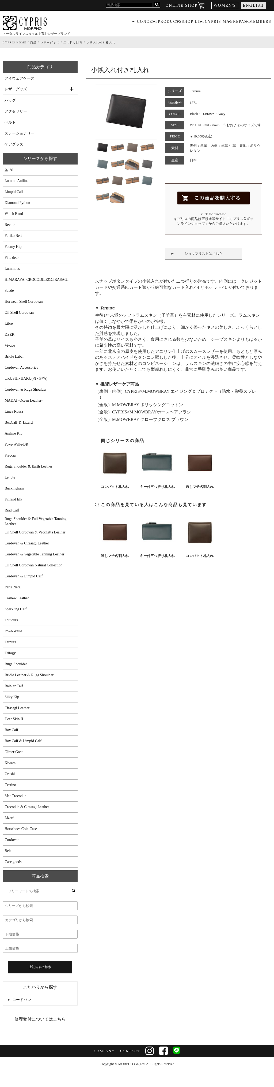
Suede (9, 291)
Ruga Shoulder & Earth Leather (28, 466)
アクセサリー (16, 111)
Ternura (10, 642)
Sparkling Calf (15, 609)
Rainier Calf (14, 686)
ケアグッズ (14, 144)
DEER (9, 335)
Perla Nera (12, 587)
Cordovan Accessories (21, 367)
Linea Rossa (14, 411)
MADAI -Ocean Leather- (24, 400)
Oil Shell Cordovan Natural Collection (33, 565)
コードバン (21, 1000)
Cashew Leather (17, 598)
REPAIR (241, 23)
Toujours (11, 620)
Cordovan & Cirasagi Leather (27, 543)
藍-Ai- (9, 170)
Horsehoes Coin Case (21, 829)
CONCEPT (146, 23)
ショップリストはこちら (203, 254)
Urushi (10, 774)
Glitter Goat (13, 752)
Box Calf (11, 730)
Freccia (10, 455)
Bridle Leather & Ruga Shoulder (29, 675)
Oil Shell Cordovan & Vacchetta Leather (35, 532)
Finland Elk (13, 499)
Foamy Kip (13, 247)
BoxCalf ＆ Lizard (19, 422)
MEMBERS (261, 23)
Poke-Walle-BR (16, 444)
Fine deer (11, 258)
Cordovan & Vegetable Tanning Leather (34, 554)
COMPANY (103, 1051)
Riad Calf (12, 510)
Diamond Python (17, 203)
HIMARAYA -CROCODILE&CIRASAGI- (37, 280)
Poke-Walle (13, 631)
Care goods (13, 862)
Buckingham (14, 488)
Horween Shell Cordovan (24, 302)
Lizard (9, 818)
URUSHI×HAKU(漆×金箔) (26, 378)
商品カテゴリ (40, 67)
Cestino (10, 785)
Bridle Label (14, 356)
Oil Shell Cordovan (19, 313)
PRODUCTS (169, 23)
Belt (8, 851)
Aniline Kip (13, 433)
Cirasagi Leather (17, 708)
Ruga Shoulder (16, 664)
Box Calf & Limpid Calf (23, 741)
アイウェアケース (20, 78)
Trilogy (10, 653)
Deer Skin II (14, 719)
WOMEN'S (225, 5)
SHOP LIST (193, 23)
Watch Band (14, 214)
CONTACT (129, 1051)
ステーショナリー (20, 133)
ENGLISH (253, 5)
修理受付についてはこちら (40, 1019)
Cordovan (12, 840)
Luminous (12, 269)
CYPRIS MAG (218, 23)
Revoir (10, 225)
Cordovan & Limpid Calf (24, 576)
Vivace (10, 345)
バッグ (10, 100)
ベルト (10, 122)
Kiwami (11, 763)
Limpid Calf (14, 192)
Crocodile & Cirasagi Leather (27, 807)
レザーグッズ (16, 89)
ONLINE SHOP (182, 5)
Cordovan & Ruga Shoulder (26, 389)
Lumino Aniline (16, 181)
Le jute (10, 477)
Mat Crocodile (15, 796)
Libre (9, 324)
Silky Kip (12, 697)
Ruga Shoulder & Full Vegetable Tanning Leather (35, 521)
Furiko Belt (13, 236)
